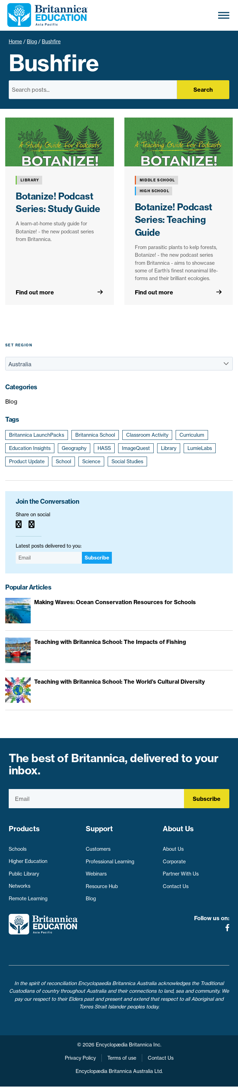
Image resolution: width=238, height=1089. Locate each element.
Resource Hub (102, 883)
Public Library (24, 871)
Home (15, 41)
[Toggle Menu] (223, 15)
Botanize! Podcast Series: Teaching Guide (173, 219)
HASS (104, 448)
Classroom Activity (147, 435)
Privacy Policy (80, 1060)
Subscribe (97, 558)
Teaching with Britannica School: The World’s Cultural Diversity (119, 681)
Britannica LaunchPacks (36, 435)
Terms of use (121, 1060)
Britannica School (95, 435)
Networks (19, 883)
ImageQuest (136, 448)
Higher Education (28, 859)
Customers (98, 846)
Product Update (27, 461)
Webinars (96, 871)
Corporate (174, 859)
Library (168, 448)
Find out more (35, 292)
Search (203, 89)
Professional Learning (110, 859)
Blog (32, 41)
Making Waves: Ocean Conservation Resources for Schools (115, 602)
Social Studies (127, 461)
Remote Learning (28, 896)
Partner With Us (181, 871)
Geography (74, 448)
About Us (173, 846)
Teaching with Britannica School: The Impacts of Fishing (110, 641)
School (63, 461)
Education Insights (30, 448)
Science (91, 461)
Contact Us (176, 883)
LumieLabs (199, 448)
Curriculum (191, 435)
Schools (17, 846)
